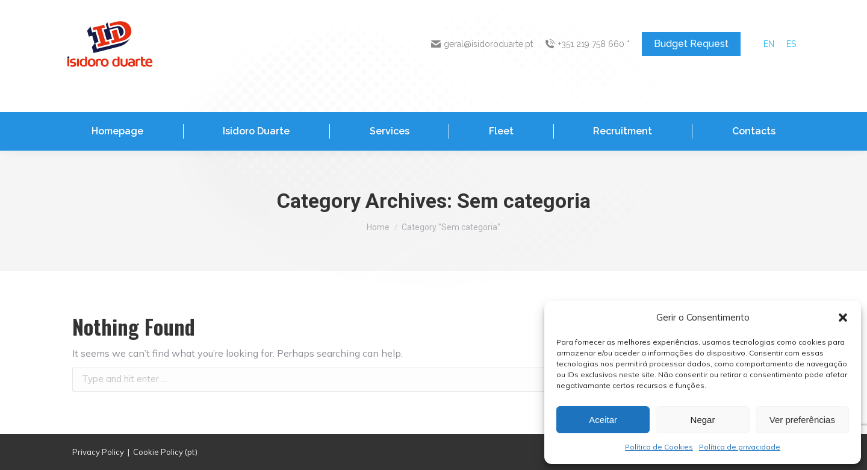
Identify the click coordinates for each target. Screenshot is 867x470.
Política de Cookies (659, 446)
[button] (843, 318)
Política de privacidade (739, 446)
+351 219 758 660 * (587, 44)
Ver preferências (802, 420)
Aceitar (603, 420)
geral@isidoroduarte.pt (482, 44)
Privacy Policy (98, 452)
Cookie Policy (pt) (165, 452)
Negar (703, 420)
